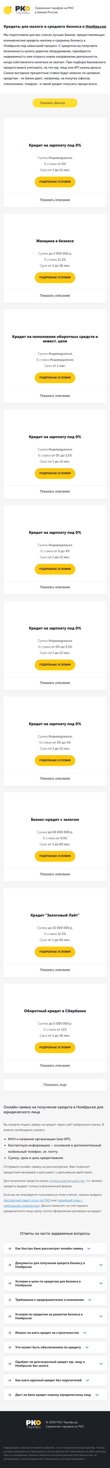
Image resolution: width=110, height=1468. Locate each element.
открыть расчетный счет (67, 1181)
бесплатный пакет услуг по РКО (27, 1200)
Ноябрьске (96, 26)
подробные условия (55, 182)
